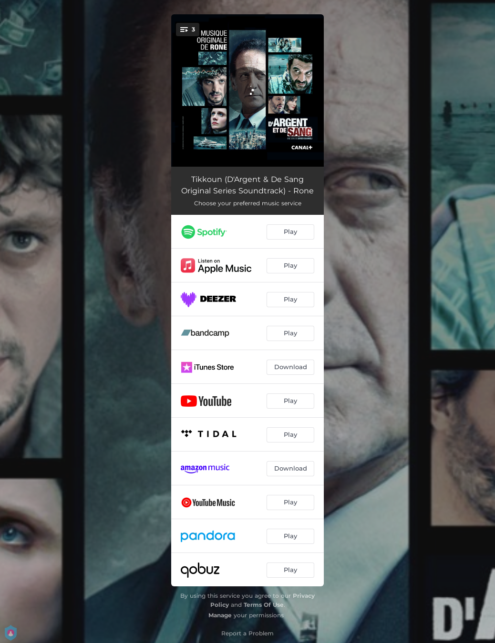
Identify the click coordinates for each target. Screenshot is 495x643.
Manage (220, 615)
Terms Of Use (264, 604)
